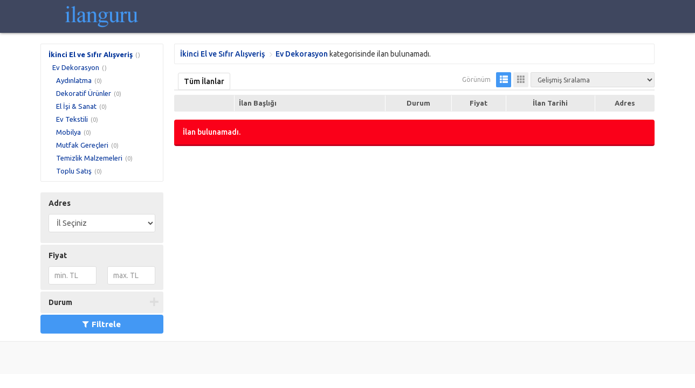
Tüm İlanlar (204, 81)
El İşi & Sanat (76, 106)
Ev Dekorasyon (75, 67)
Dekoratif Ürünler (83, 93)
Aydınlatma (74, 80)
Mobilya (68, 132)
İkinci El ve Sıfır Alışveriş (91, 54)
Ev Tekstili (72, 119)
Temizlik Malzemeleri (89, 158)
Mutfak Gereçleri (82, 145)
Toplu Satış (74, 171)
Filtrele (101, 324)
